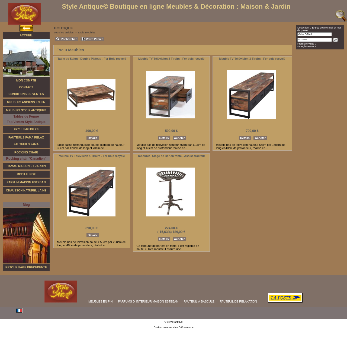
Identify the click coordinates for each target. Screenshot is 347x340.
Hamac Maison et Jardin (26, 166)
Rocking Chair (26, 152)
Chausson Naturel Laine (26, 190)
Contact (26, 87)
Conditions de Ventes (26, 94)
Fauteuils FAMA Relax (26, 137)
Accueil (26, 35)
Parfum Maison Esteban (26, 182)
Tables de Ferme (26, 116)
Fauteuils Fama (26, 144)
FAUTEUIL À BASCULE (199, 301)
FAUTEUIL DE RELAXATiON (238, 301)
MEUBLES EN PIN (100, 301)
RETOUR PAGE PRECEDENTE (26, 267)
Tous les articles (63, 32)
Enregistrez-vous (306, 46)
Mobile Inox (26, 174)
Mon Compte (26, 80)
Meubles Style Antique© (26, 110)
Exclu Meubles (26, 129)
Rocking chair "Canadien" (26, 158)
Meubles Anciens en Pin (26, 102)
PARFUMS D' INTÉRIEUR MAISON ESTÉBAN (148, 301)
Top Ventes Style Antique (26, 122)
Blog (26, 205)
